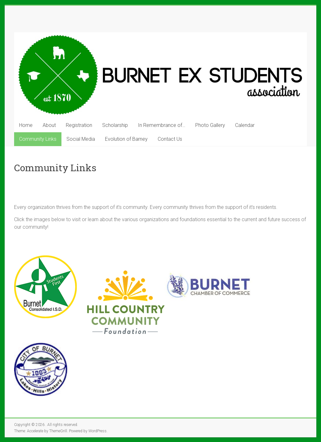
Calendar (245, 125)
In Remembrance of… (161, 125)
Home (26, 125)
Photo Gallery (210, 125)
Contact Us (170, 139)
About (49, 125)
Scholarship (115, 125)
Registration (79, 125)
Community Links (37, 139)
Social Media (80, 139)
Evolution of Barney (126, 139)
